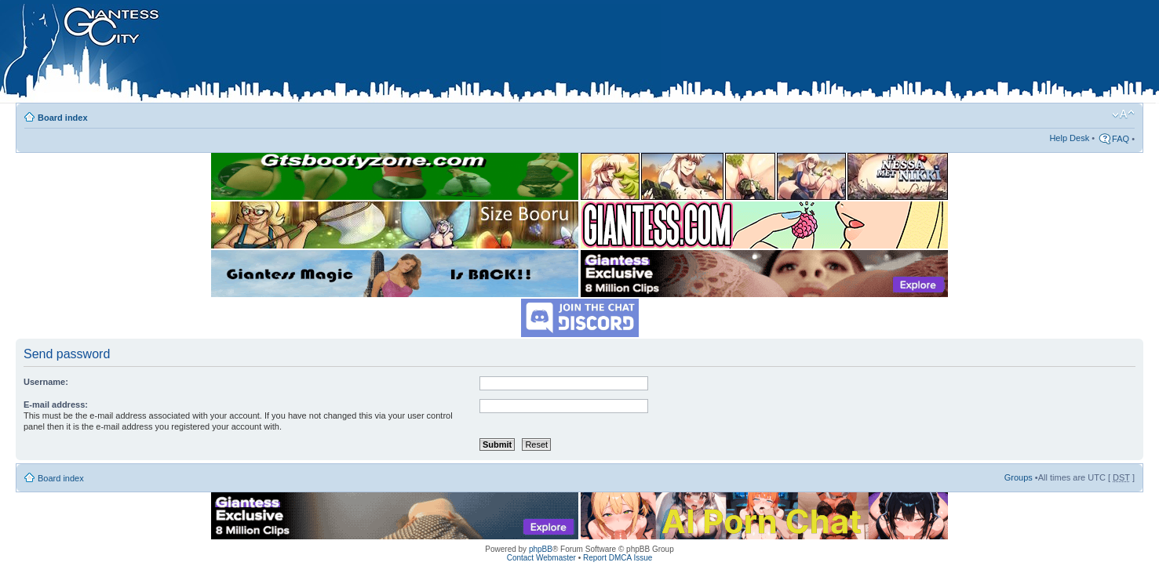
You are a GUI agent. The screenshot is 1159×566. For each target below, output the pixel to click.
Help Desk (1069, 138)
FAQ (1120, 138)
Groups (1018, 477)
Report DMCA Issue (617, 557)
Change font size (1123, 114)
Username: (46, 381)
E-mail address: (56, 404)
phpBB (540, 549)
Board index (63, 117)
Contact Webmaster (541, 557)
